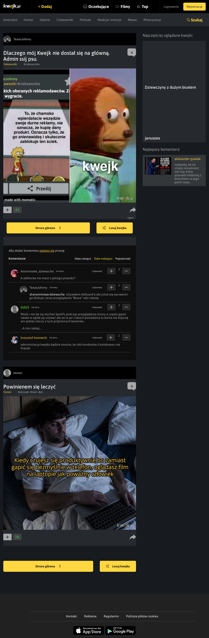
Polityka (85, 20)
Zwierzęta (10, 20)
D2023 (25, 307)
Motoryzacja (152, 20)
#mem (33, 392)
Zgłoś (130, 217)
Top (145, 6)
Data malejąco (103, 258)
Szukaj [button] (196, 20)
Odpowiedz (97, 271)
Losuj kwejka (114, 228)
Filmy (125, 6)
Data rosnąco (83, 258)
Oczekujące (98, 6)
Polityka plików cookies (142, 616)
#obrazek (23, 392)
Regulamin (111, 616)
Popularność (123, 258)
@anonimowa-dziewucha (47, 294)
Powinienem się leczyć (29, 387)
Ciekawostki (64, 20)
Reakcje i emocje (109, 20)
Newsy (132, 20)
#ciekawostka (32, 64)
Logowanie (171, 6)
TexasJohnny (38, 287)
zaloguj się (46, 250)
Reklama (90, 616)
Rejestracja (194, 6)
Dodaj (46, 6)
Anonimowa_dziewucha (37, 271)
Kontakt (71, 616)
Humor (28, 20)
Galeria (45, 20)
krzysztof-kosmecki (34, 337)
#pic (40, 392)
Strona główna (48, 228)
